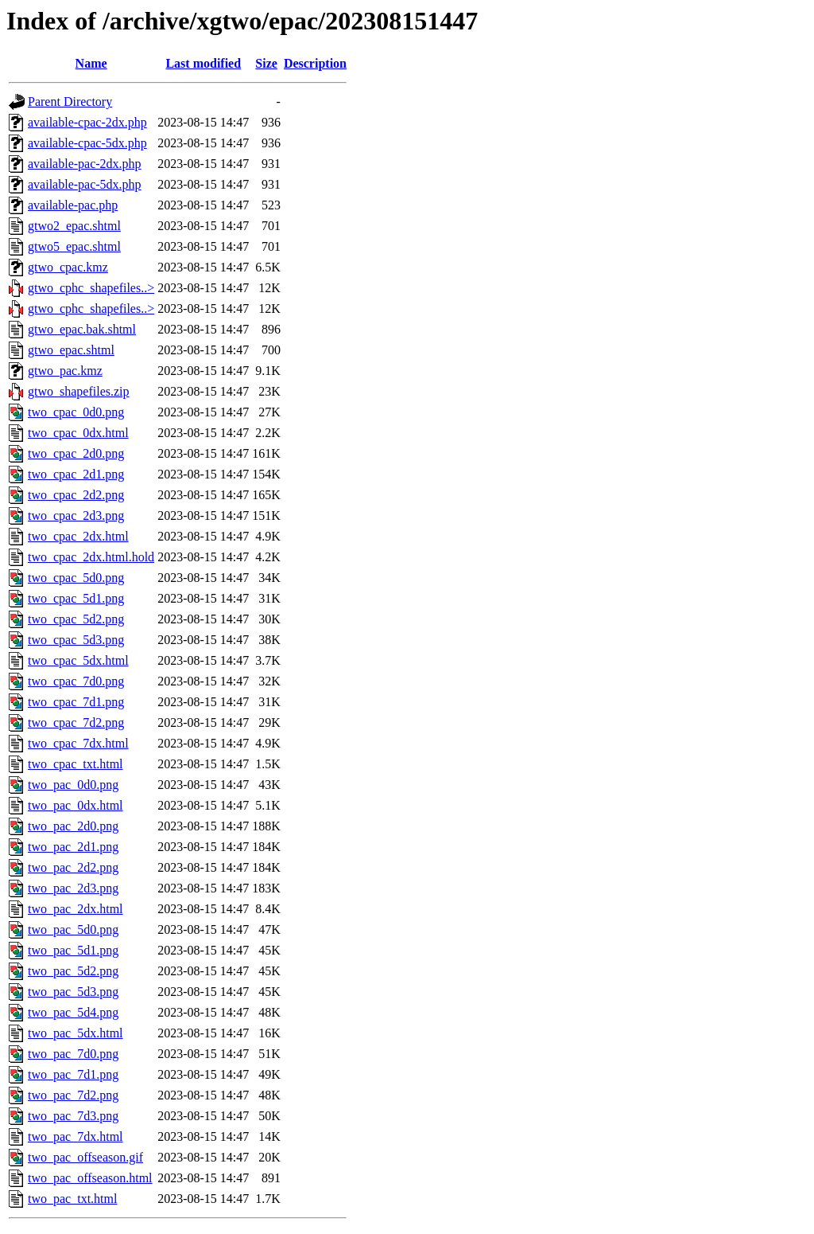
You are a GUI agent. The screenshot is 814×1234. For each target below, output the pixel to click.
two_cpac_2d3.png (76, 515)
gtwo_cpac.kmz (68, 267)
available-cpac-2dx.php (87, 122)
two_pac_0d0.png (73, 784)
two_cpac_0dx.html (78, 432)
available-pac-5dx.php (84, 184)
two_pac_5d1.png (73, 950)
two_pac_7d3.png (73, 1116)
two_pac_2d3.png (73, 888)
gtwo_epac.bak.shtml (82, 329)
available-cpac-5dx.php (87, 143)
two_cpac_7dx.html (78, 743)
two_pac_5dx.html (75, 1033)
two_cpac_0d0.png (76, 412)
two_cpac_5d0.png (76, 577)
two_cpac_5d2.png (76, 619)
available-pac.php (73, 205)
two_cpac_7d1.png (76, 702)
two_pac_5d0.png (73, 929)
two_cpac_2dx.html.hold (91, 557)
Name (91, 63)
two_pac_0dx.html (75, 805)
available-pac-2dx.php (84, 163)
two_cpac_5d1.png (76, 598)
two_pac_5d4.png (73, 1012)
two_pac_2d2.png (73, 867)
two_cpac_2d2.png (76, 495)
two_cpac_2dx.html (78, 536)
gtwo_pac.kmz (65, 370)
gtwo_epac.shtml (71, 350)
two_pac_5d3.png (73, 991)
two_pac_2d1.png (73, 846)
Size (266, 63)
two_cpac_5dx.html (78, 660)
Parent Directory (70, 101)
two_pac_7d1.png (73, 1074)
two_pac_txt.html (72, 1198)
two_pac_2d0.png (73, 826)
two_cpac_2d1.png (76, 474)
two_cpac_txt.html (75, 764)
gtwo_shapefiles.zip (79, 391)
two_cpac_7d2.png (76, 722)
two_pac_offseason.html (90, 1178)
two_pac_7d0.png (73, 1053)
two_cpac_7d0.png (76, 681)
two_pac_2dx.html (75, 909)
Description (315, 63)
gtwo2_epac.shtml (74, 225)
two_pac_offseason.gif (85, 1157)
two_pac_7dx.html (75, 1136)
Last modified (203, 63)
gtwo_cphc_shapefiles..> (91, 288)
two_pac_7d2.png (73, 1095)
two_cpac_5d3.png (76, 639)
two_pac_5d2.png (73, 971)
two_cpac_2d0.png (76, 453)
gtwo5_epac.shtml (74, 246)
